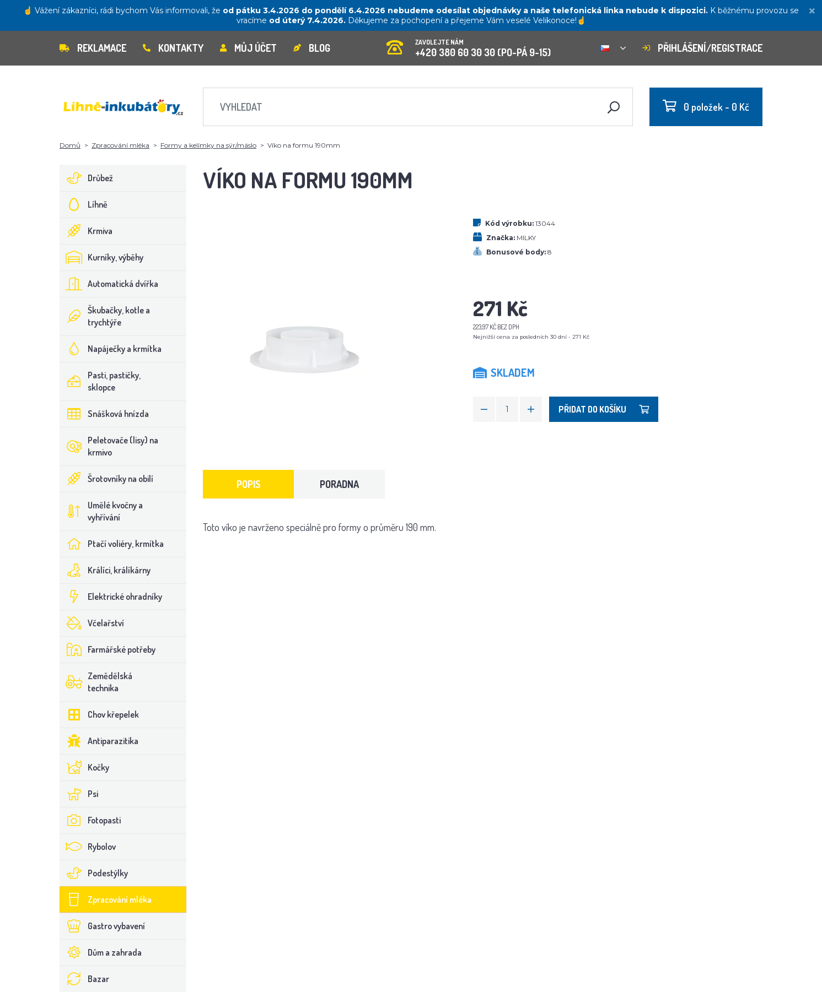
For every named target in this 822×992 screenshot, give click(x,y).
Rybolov (88, 847)
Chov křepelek (99, 714)
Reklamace (93, 48)
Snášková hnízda (104, 414)
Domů (70, 145)
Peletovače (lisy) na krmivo (109, 446)
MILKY (526, 238)
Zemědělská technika (96, 681)
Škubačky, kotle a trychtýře (105, 316)
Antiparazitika (99, 741)
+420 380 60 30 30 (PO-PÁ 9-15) (468, 44)
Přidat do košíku (603, 409)
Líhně (84, 204)
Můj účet (248, 48)
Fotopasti (90, 820)
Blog (311, 48)
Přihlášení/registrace (702, 48)
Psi (79, 794)
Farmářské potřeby (107, 649)
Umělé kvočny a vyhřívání (101, 511)
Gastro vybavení (102, 926)
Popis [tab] (249, 484)
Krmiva (86, 231)
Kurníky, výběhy (101, 257)
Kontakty (173, 48)
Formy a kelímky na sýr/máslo (208, 145)
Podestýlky (94, 873)
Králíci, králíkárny (105, 570)
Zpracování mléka (120, 145)
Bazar (84, 979)
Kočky (84, 767)
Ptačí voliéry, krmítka (112, 544)
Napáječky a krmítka (111, 349)
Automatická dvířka (109, 284)
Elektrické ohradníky (111, 596)
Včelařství (92, 623)
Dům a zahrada (101, 952)
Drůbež (86, 178)
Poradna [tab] (339, 484)
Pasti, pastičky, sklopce (100, 381)
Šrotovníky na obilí (106, 479)
